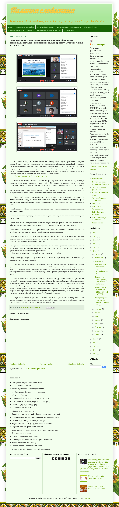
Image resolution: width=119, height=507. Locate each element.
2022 (95, 247)
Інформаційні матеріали (45, 27)
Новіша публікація (17, 364)
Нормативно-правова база (25, 27)
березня (98, 327)
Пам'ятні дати (69, 30)
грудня (98, 254)
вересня (98, 309)
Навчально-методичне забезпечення (69, 27)
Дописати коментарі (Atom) (34, 368)
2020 (95, 339)
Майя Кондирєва (99, 44)
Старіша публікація (76, 364)
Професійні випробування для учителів (21, 30)
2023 (95, 244)
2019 (95, 343)
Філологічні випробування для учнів (49, 30)
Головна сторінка (46, 364)
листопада (99, 258)
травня (98, 320)
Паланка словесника (42, 10)
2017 (95, 350)
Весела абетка (97, 179)
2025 (95, 236)
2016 (95, 354)
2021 (95, 251)
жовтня (98, 261)
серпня (98, 313)
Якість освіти (97, 223)
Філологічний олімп (100, 203)
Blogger (87, 498)
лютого (98, 331)
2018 (95, 346)
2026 (95, 233)
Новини (10, 27)
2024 (95, 240)
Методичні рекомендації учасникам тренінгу (30, 176)
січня (97, 334)
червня (98, 316)
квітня (97, 324)
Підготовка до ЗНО (90, 27)
